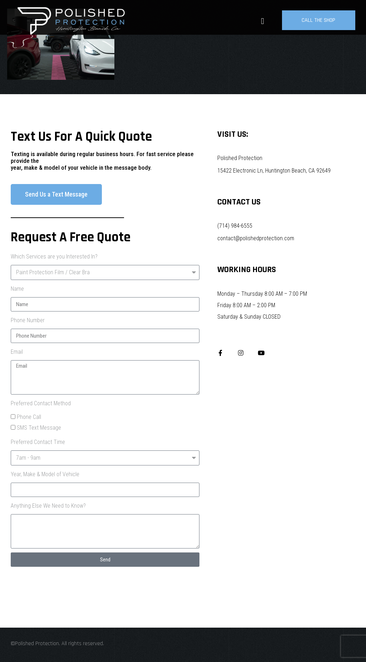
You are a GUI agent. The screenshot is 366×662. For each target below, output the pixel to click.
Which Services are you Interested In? (54, 256)
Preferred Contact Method (41, 403)
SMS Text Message (39, 427)
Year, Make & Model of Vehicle (45, 474)
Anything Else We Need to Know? (48, 505)
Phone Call (29, 417)
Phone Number (28, 320)
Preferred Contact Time (38, 442)
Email (17, 351)
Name (17, 288)
